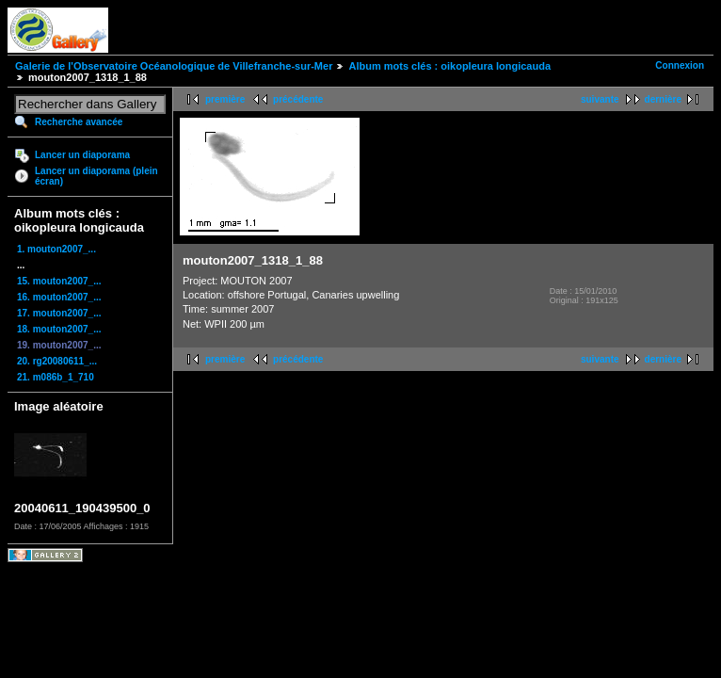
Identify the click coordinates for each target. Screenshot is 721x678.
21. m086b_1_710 (55, 377)
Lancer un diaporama (82, 155)
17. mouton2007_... (59, 313)
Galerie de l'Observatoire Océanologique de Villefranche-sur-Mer (173, 66)
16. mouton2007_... (59, 297)
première (225, 99)
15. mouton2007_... (59, 281)
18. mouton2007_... (59, 329)
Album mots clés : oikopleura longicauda (449, 66)
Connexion (679, 65)
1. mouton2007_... (56, 249)
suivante (600, 99)
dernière (663, 99)
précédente (298, 99)
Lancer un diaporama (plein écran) (96, 176)
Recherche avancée (78, 122)
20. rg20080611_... (57, 361)
